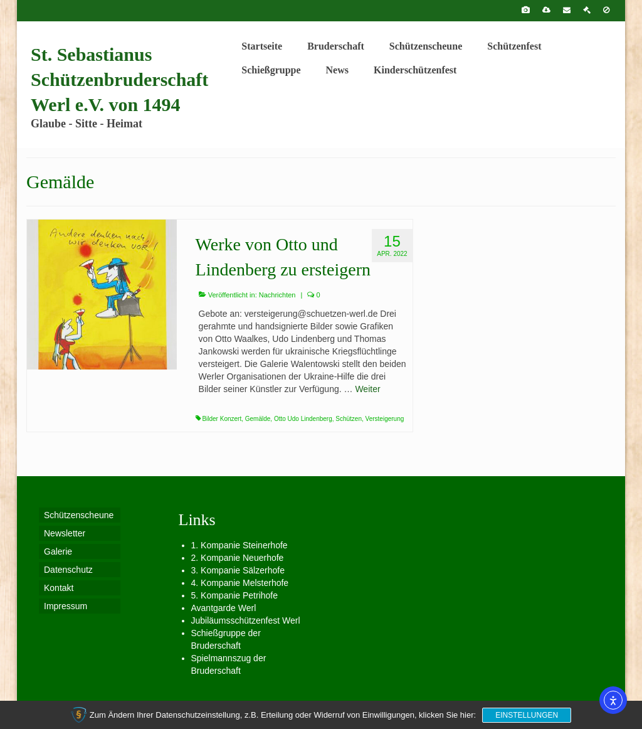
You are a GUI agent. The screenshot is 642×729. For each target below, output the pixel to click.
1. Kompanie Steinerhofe (239, 545)
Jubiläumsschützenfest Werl (245, 620)
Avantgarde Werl (223, 608)
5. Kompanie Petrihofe (234, 595)
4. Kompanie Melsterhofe (240, 583)
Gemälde (258, 418)
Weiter (367, 389)
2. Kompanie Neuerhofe (237, 558)
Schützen (348, 418)
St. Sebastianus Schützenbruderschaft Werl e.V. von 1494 (119, 79)
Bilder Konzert (221, 418)
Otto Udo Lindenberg (303, 418)
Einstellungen (526, 715)
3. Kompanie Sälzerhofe (238, 570)
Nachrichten (277, 295)
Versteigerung (385, 418)
